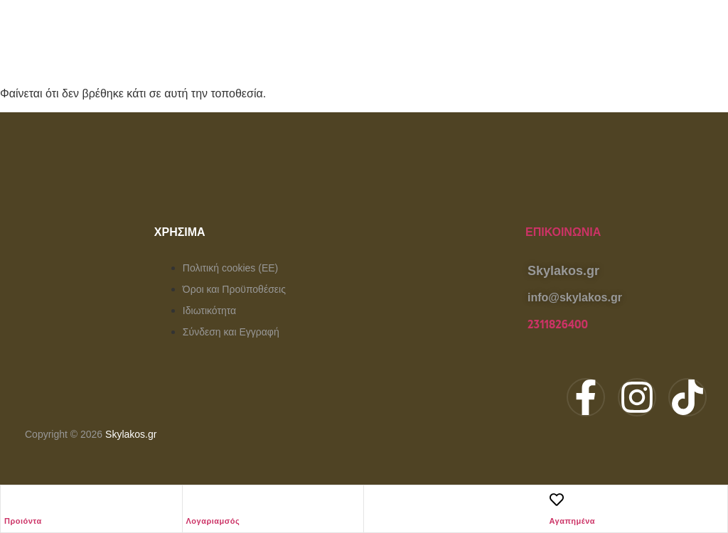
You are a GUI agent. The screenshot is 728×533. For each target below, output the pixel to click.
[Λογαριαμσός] (193, 499)
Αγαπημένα (573, 521)
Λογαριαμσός (213, 521)
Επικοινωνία (563, 232)
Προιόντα (23, 521)
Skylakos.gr (130, 434)
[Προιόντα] (11, 499)
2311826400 (558, 324)
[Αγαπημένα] (557, 499)
